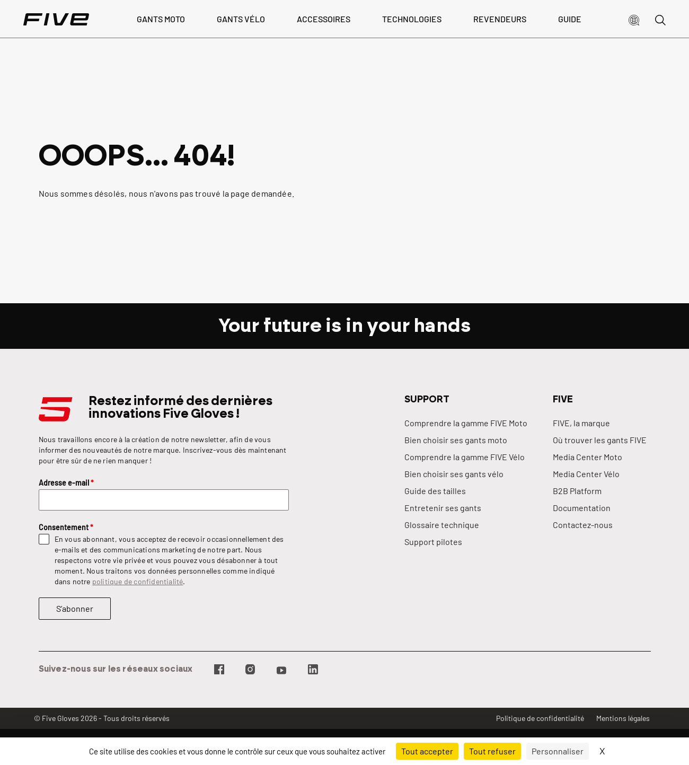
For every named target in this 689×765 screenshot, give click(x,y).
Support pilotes (433, 542)
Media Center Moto (587, 457)
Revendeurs (499, 19)
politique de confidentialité (137, 581)
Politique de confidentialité (540, 718)
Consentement (66, 527)
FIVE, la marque (581, 423)
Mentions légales (623, 718)
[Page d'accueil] (56, 19)
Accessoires (323, 19)
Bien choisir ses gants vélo (454, 474)
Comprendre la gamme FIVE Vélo (464, 457)
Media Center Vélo (586, 474)
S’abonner (74, 608)
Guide (569, 19)
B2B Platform (577, 491)
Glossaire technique (441, 525)
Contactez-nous (583, 525)
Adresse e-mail (66, 482)
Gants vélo (241, 19)
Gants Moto (161, 19)
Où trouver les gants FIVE (600, 440)
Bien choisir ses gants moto (455, 440)
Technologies (411, 19)
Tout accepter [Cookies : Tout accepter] (427, 751)
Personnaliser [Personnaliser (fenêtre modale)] (558, 751)
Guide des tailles (435, 491)
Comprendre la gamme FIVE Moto (465, 423)
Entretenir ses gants (442, 508)
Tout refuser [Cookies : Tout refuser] (492, 751)
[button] (634, 19)
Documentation (582, 508)
